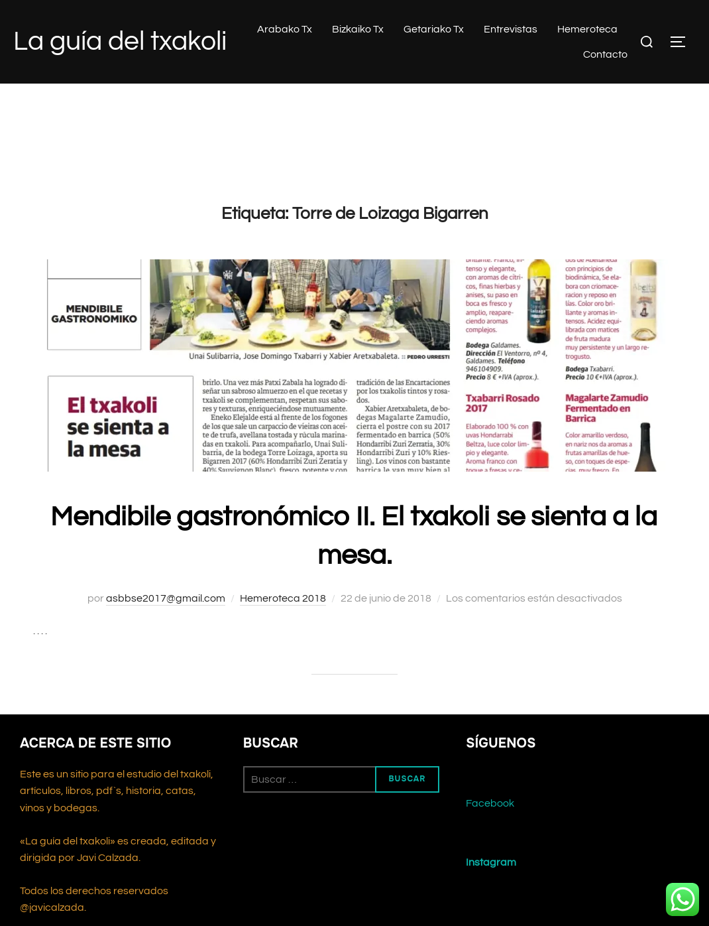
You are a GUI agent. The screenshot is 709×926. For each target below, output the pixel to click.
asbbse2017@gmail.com (165, 598)
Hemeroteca (587, 29)
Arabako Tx (284, 29)
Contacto (605, 54)
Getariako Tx (434, 29)
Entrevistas (510, 29)
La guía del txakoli (120, 41)
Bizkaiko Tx (358, 29)
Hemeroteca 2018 (283, 598)
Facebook (490, 803)
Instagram (491, 862)
